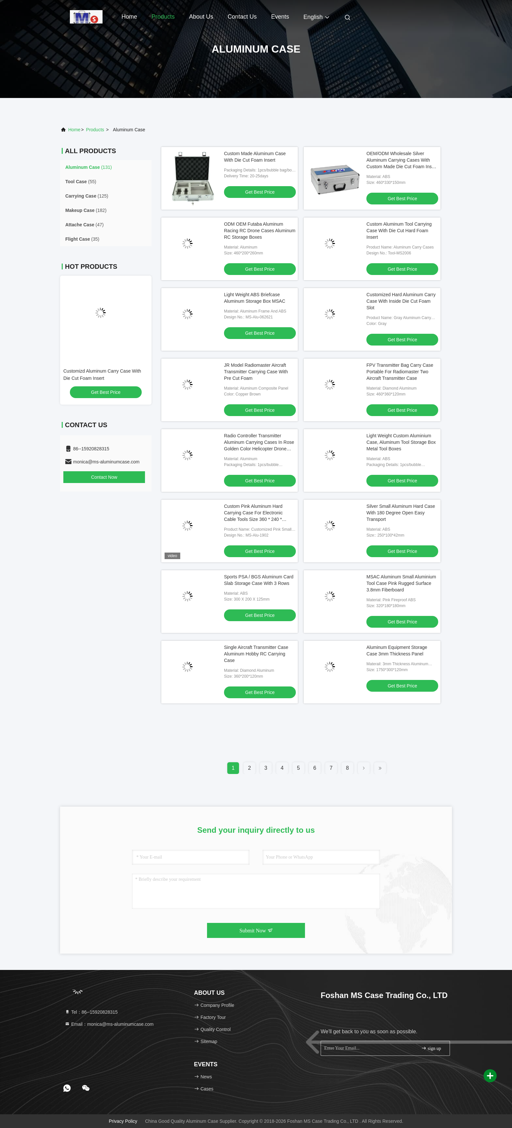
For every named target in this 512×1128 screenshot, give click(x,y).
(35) (82, 239)
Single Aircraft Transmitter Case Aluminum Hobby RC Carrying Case (256, 654)
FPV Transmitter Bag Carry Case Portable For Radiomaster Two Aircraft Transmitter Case (399, 372)
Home (129, 16)
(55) (80, 181)
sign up (431, 1048)
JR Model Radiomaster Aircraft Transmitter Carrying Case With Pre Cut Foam (256, 372)
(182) (85, 210)
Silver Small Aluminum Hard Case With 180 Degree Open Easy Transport (400, 513)
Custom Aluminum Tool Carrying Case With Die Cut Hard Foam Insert (399, 230)
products (95, 129)
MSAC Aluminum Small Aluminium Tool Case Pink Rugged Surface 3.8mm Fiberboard (401, 583)
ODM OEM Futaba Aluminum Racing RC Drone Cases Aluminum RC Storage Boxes (260, 230)
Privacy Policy (123, 1121)
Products (163, 16)
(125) (86, 196)
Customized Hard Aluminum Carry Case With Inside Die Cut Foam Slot (401, 301)
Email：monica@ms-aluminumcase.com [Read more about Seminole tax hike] (109, 1024)
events (280, 16)
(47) (84, 224)
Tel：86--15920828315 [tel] (91, 1012)
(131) (88, 167)
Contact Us (242, 16)
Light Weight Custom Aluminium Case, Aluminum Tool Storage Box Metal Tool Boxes (401, 442)
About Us (201, 16)
